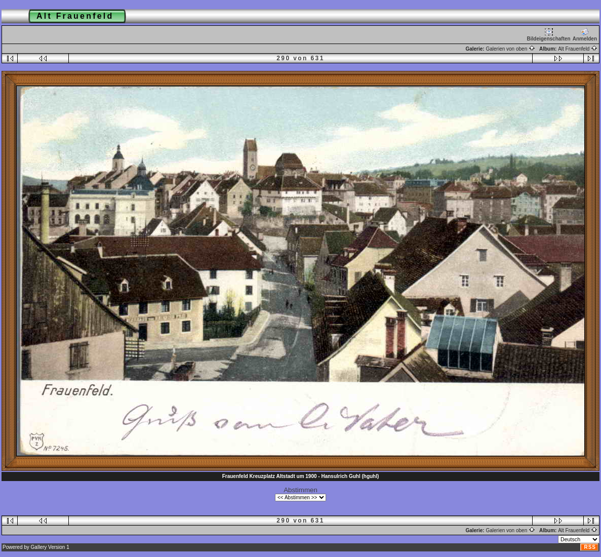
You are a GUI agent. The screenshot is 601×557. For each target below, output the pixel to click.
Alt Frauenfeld (577, 49)
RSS (590, 547)
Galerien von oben (510, 49)
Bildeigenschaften (549, 35)
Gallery (39, 547)
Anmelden (585, 35)
